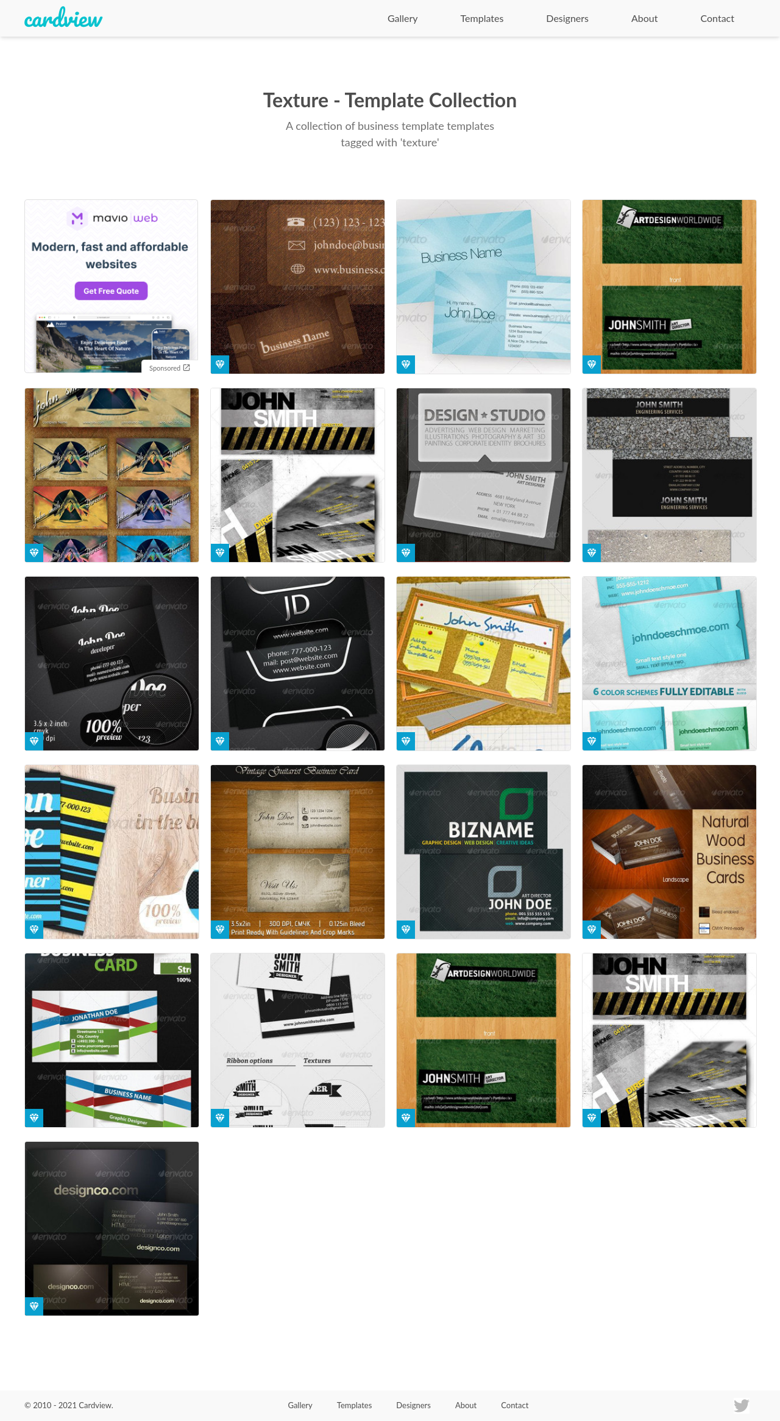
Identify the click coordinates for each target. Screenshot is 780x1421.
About (644, 18)
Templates (482, 18)
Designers (567, 18)
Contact (717, 18)
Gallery (403, 18)
